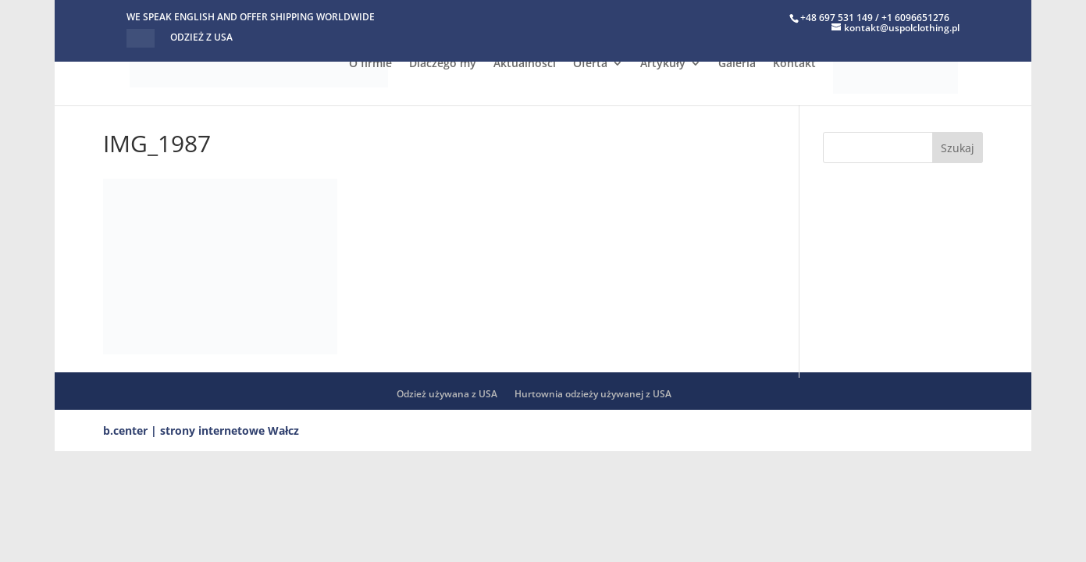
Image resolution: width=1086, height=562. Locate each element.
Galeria (737, 64)
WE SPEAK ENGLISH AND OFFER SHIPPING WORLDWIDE (250, 17)
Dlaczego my (442, 64)
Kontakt (794, 64)
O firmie (370, 64)
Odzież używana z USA (447, 393)
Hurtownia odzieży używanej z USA (593, 393)
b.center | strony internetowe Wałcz (201, 430)
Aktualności (524, 64)
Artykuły (662, 64)
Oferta (590, 64)
